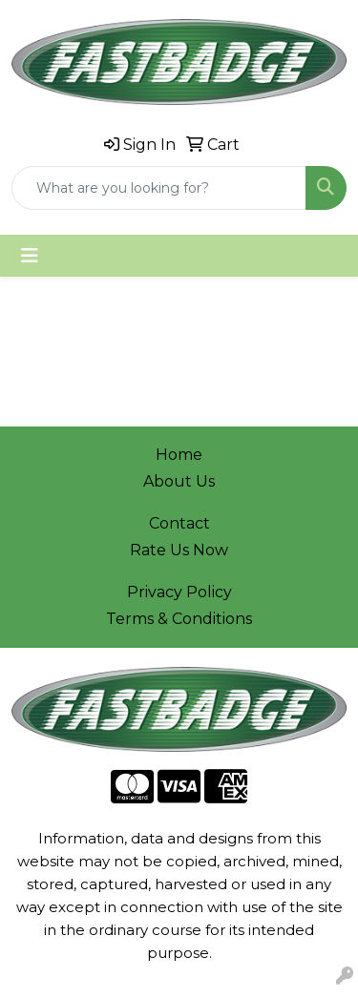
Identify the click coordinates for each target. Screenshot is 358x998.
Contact (179, 523)
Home (179, 455)
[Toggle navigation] (30, 255)
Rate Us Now (179, 550)
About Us (179, 481)
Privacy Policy (179, 592)
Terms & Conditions (179, 619)
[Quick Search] (158, 188)
